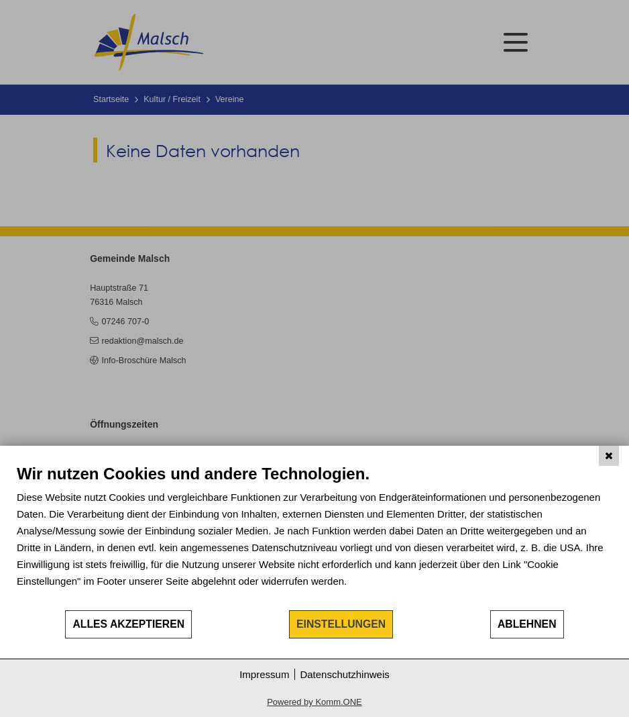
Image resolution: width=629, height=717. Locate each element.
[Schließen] (609, 456)
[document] (314, 536)
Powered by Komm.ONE (314, 702)
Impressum (264, 674)
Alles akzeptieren (128, 624)
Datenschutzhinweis (344, 674)
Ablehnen (527, 624)
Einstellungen (341, 624)
